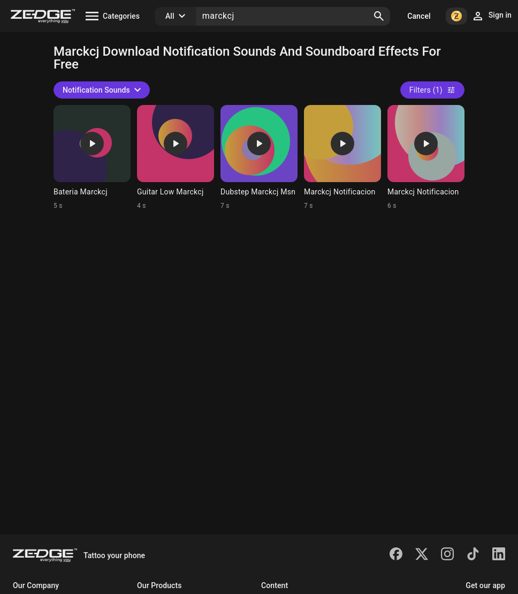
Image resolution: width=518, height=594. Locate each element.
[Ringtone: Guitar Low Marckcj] (175, 157)
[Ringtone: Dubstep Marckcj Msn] (259, 157)
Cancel (418, 16)
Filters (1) (432, 90)
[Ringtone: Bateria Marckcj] (92, 157)
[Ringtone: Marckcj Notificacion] (342, 157)
